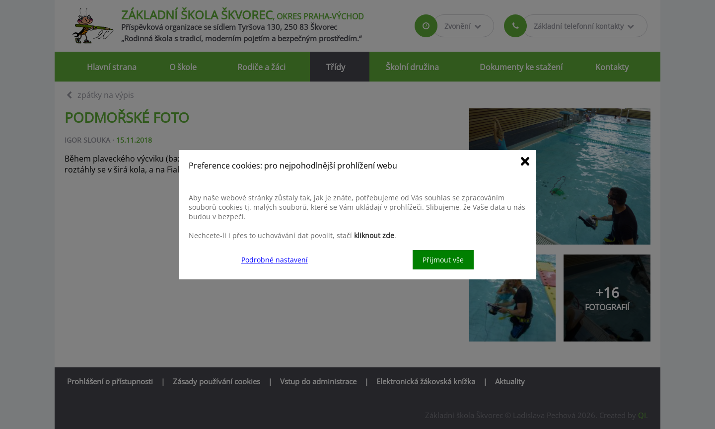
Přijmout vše (443, 259)
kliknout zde (374, 235)
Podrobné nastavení (274, 259)
